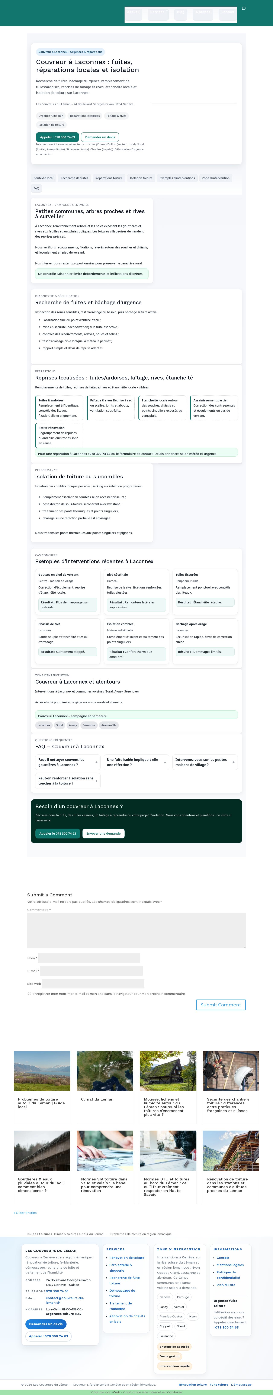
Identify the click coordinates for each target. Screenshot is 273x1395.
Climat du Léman (97, 1099)
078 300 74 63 (57, 1291)
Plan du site (226, 1285)
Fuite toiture (219, 1384)
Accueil (133, 12)
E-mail (33, 971)
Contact (227, 12)
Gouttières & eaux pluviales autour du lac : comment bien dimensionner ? (41, 1185)
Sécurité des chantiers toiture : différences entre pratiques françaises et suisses (228, 1105)
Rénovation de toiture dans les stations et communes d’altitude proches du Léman (227, 1185)
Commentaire (39, 910)
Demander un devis (100, 137)
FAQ (36, 188)
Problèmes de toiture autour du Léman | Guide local (41, 1103)
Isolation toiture (141, 178)
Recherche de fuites (74, 178)
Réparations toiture (109, 178)
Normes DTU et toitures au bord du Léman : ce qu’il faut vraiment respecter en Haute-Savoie (166, 1187)
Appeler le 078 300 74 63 (57, 833)
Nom (32, 958)
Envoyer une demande (103, 833)
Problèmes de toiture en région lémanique (141, 1234)
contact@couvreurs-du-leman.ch (65, 1300)
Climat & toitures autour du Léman (78, 1234)
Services (157, 12)
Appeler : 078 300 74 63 (57, 137)
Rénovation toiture (193, 1384)
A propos (203, 12)
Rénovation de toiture (126, 1258)
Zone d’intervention (216, 178)
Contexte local (43, 178)
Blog (180, 12)
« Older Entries (25, 1213)
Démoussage (241, 1384)
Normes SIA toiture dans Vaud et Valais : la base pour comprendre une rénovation (104, 1185)
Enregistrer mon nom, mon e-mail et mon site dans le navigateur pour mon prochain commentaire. (109, 994)
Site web (34, 984)
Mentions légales (230, 1265)
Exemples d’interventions (177, 178)
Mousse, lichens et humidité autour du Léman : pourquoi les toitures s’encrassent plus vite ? (164, 1107)
